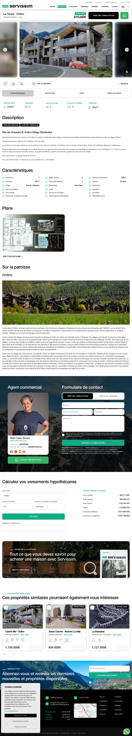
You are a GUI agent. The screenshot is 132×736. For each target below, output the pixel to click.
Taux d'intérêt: (9, 501)
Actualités (88, 2)
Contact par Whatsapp (28, 460)
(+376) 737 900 (125, 2)
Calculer (33, 516)
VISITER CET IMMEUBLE (109, 396)
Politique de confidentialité (73, 434)
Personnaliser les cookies (20, 721)
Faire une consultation (103, 15)
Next (127, 50)
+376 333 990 (19, 444)
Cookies (74, 733)
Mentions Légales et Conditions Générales (44, 733)
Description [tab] (50, 93)
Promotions (73, 6)
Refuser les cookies (21, 727)
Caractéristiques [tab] (18, 93)
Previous (5, 50)
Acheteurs (84, 6)
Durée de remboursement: (46, 501)
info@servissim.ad (111, 2)
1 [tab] (4, 654)
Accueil (52, 6)
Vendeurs (95, 6)
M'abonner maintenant (107, 675)
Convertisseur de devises (94, 491)
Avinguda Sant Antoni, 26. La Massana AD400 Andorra (59, 703)
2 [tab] (9, 654)
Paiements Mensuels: (11, 523)
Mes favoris (119, 714)
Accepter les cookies (20, 716)
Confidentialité (65, 733)
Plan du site (82, 733)
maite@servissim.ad (26, 447)
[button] (13, 84)
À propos (98, 2)
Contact (115, 6)
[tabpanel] (23, 627)
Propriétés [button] (62, 6)
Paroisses (104, 6)
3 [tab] (14, 654)
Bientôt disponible (20, 570)
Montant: (6, 491)
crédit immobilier (114, 93)
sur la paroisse (42, 83)
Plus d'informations (11, 711)
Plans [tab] (82, 93)
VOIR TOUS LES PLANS (13, 256)
